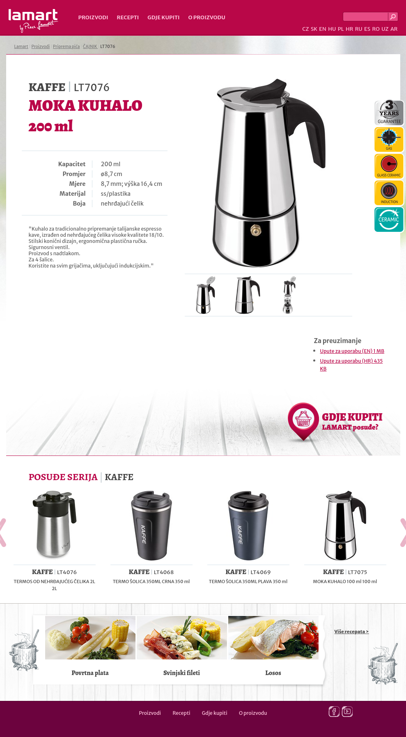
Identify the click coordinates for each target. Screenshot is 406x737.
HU (332, 28)
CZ (305, 28)
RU (358, 28)
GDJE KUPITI (352, 421)
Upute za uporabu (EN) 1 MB (352, 351)
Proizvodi (93, 17)
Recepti (128, 17)
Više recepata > (352, 631)
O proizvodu (206, 17)
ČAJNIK (90, 46)
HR (349, 28)
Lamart (33, 21)
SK (314, 28)
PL (341, 28)
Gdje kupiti (163, 17)
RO (375, 28)
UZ (384, 28)
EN (322, 28)
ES (367, 28)
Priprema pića (66, 46)
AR (394, 28)
